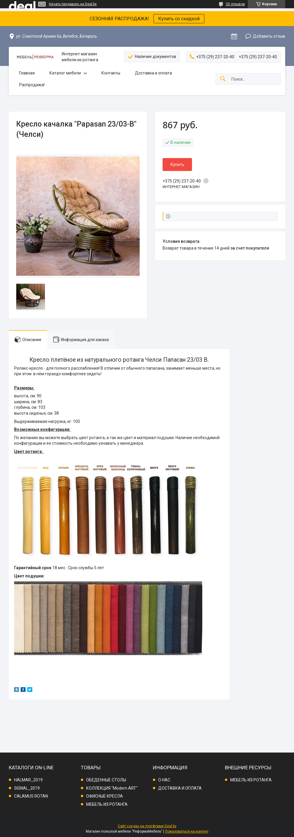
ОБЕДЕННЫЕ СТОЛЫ (106, 780)
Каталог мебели (65, 73)
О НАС (164, 780)
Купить (177, 164)
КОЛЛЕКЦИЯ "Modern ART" (112, 788)
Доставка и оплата (153, 73)
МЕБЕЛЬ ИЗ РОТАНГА (107, 804)
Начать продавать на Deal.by (73, 4)
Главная (27, 73)
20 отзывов (235, 4)
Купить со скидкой (179, 18)
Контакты (110, 73)
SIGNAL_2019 (27, 788)
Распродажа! (32, 84)
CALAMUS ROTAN (31, 796)
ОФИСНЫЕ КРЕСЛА (104, 796)
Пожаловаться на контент (186, 831)
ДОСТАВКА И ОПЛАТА (180, 788)
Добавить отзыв (269, 36)
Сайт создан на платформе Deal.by (147, 826)
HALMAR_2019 (28, 780)
